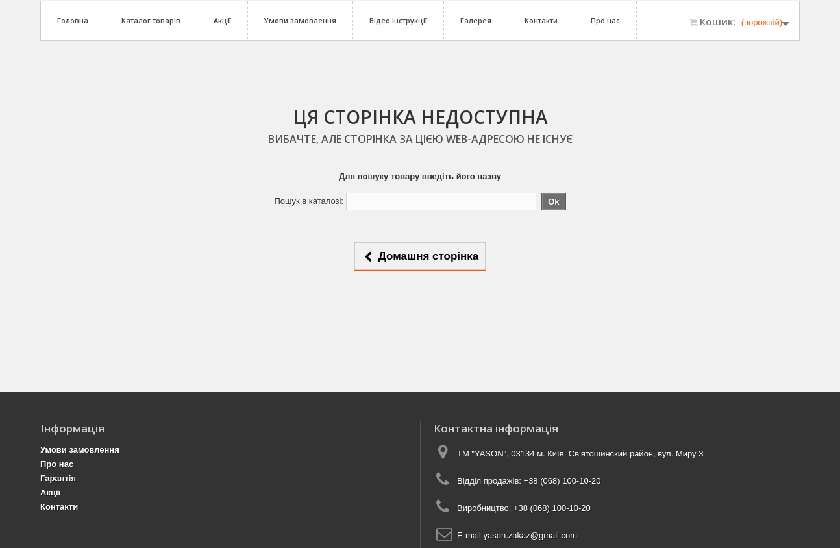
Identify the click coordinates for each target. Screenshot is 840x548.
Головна (72, 20)
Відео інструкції (398, 20)
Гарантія (58, 478)
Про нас (605, 20)
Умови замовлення (300, 20)
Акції (222, 20)
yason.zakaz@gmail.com (530, 535)
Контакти (541, 20)
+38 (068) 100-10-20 (562, 481)
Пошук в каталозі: (308, 201)
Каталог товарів (150, 20)
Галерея (475, 20)
